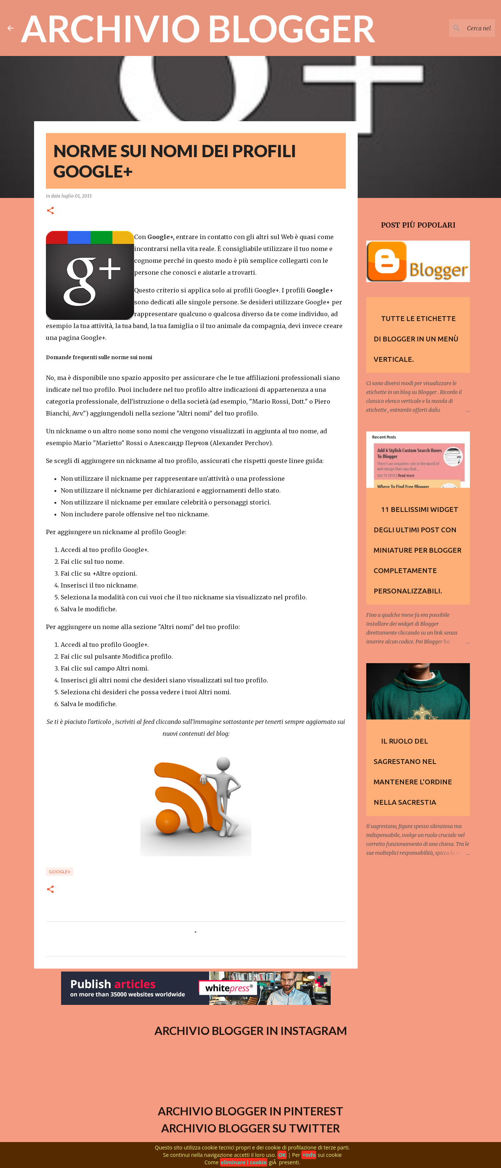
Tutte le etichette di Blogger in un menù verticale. (416, 338)
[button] (50, 211)
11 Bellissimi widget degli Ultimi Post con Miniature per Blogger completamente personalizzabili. (417, 550)
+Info (308, 1154)
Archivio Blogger (198, 28)
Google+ (59, 871)
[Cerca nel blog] (456, 28)
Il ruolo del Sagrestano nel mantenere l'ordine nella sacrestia (413, 771)
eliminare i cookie (244, 1162)
